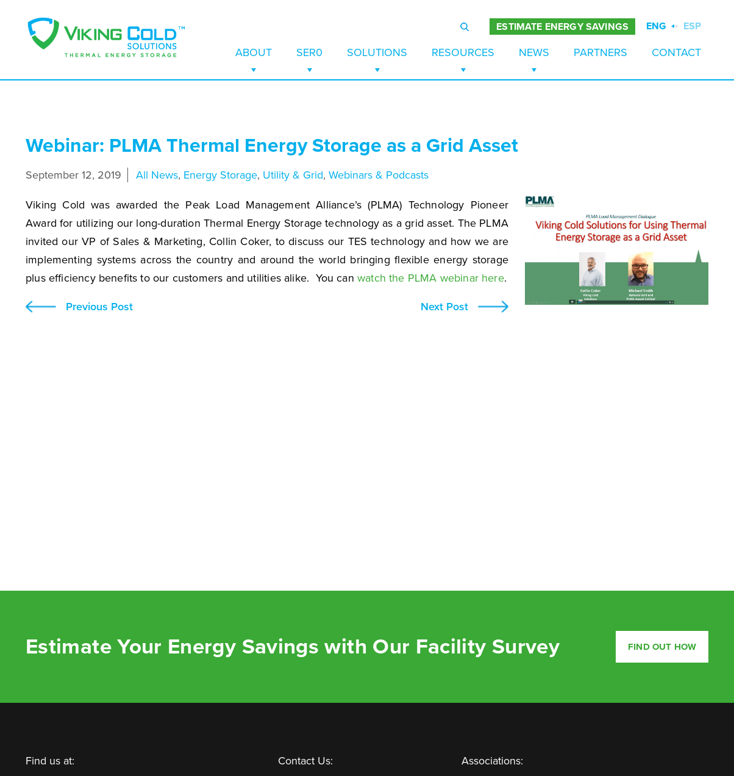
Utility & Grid (293, 175)
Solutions (377, 52)
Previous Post (99, 307)
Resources (463, 52)
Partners (600, 52)
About (253, 52)
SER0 (309, 52)
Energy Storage (220, 175)
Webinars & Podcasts (379, 175)
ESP (692, 26)
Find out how (662, 646)
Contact (676, 52)
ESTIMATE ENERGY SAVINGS (562, 27)
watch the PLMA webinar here (430, 278)
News (534, 52)
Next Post (444, 307)
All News (157, 175)
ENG (656, 26)
